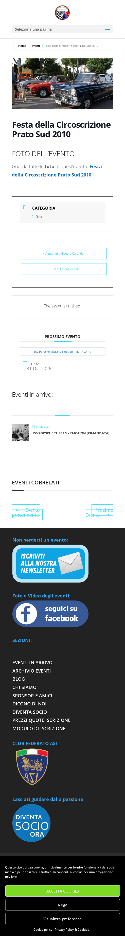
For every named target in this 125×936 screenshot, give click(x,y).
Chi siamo (24, 687)
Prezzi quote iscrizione (41, 720)
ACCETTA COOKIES (62, 891)
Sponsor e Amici (32, 696)
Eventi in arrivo (32, 662)
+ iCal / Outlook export (63, 269)
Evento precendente (26, 512)
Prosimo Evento (99, 512)
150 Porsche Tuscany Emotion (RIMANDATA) (62, 351)
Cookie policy (42, 929)
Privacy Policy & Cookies (72, 929)
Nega (62, 904)
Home (22, 46)
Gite (37, 216)
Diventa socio (30, 712)
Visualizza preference (62, 918)
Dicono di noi (29, 704)
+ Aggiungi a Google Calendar (64, 253)
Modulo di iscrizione (38, 728)
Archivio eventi (31, 671)
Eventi (36, 46)
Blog (18, 679)
